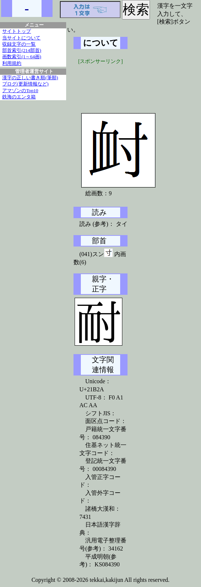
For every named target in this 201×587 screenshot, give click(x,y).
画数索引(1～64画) (21, 56)
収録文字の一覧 (19, 44)
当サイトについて (21, 38)
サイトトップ (16, 31)
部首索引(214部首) (21, 50)
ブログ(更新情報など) (25, 84)
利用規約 (11, 63)
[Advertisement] (128, 83)
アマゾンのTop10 (20, 90)
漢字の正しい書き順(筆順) (30, 77)
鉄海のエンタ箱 (19, 96)
